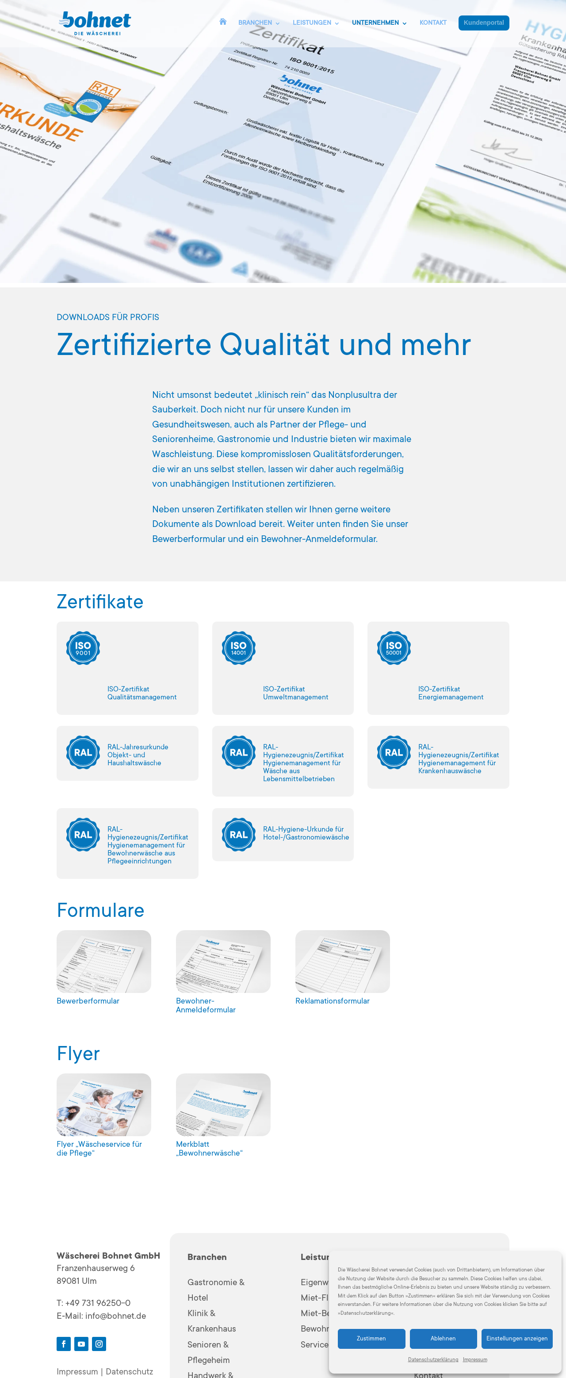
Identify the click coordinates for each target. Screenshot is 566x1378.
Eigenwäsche (326, 1283)
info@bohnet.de (115, 1317)
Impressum (475, 1360)
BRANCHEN (255, 23)
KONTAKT (433, 23)
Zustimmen (371, 1339)
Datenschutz (129, 1373)
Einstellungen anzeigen (517, 1339)
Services (317, 1346)
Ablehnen (443, 1339)
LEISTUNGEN (312, 23)
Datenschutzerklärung (433, 1360)
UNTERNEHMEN (375, 23)
